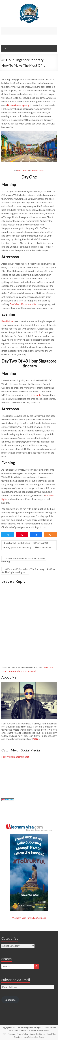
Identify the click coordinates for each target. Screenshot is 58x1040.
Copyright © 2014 (37, 1034)
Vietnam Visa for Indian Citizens (29, 917)
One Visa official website (23, 304)
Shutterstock (38, 170)
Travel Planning (24, 547)
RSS (4, 1034)
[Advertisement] (29, 31)
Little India (35, 395)
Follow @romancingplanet (15, 756)
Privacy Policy (22, 1034)
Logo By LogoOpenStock (34, 1037)
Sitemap (11, 1034)
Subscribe (10, 999)
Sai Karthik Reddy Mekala (18, 542)
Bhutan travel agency (18, 105)
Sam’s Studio (23, 170)
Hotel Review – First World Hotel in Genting (23, 560)
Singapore (11, 547)
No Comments (44, 547)
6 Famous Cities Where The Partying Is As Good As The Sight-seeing (28, 571)
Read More (7, 321)
